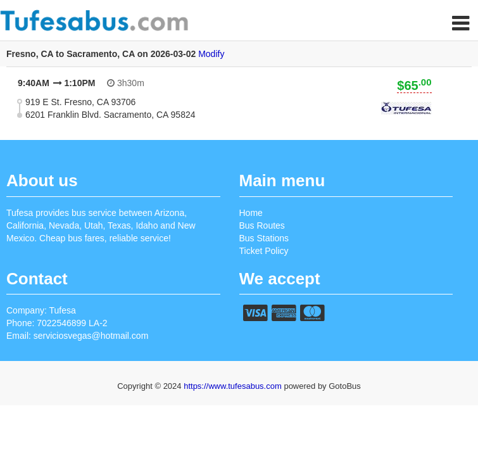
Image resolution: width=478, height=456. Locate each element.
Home (251, 213)
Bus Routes (262, 225)
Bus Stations (264, 238)
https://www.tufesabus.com (234, 386)
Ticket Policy (264, 251)
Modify (211, 54)
